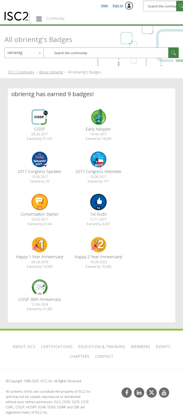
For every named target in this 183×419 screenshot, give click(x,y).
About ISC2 (24, 346)
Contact (104, 356)
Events (163, 346)
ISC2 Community (21, 72)
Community (55, 18)
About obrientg (51, 72)
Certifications (57, 346)
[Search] (111, 52)
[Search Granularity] (24, 53)
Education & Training (101, 346)
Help (104, 5)
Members (140, 346)
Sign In (117, 5)
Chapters (80, 356)
